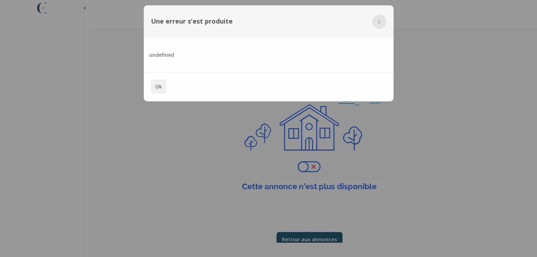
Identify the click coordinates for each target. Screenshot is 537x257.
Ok (158, 86)
